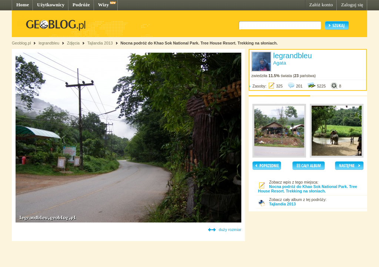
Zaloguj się (352, 4)
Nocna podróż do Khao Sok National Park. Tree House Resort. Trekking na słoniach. (199, 43)
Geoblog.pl (21, 43)
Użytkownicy (50, 4)
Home (22, 4)
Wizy (103, 4)
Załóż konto (321, 4)
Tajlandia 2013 (100, 43)
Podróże (81, 4)
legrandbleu (48, 43)
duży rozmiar (230, 229)
